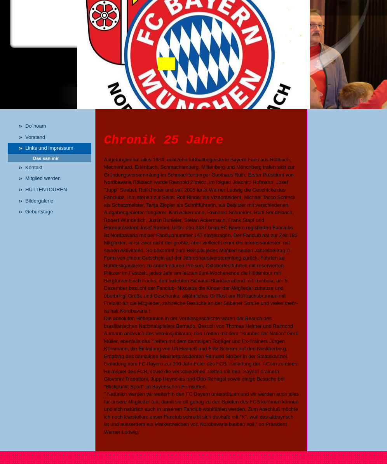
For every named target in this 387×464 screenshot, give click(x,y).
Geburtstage (39, 212)
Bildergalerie (39, 201)
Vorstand (35, 137)
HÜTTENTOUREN (46, 189)
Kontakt (33, 167)
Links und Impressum (49, 148)
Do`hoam (35, 126)
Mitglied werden (43, 178)
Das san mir (46, 158)
